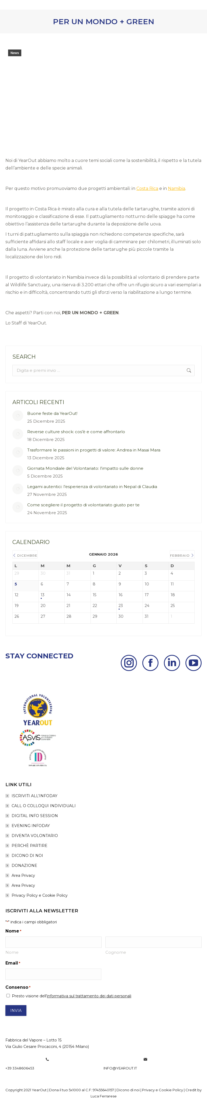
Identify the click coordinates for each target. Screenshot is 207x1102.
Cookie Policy (171, 1090)
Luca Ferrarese (104, 1096)
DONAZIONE (24, 865)
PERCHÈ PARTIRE (29, 845)
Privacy (148, 1090)
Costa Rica (147, 188)
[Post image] (17, 415)
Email (12, 963)
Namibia (176, 188)
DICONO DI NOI (27, 855)
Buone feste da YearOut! (52, 413)
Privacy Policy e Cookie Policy (40, 895)
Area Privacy (23, 875)
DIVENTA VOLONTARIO (35, 835)
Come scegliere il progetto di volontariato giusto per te (83, 504)
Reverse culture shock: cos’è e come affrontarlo (76, 431)
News (15, 53)
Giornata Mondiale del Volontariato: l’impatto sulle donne (85, 468)
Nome (12, 952)
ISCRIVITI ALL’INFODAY (34, 795)
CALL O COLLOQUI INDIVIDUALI (44, 805)
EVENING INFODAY (31, 825)
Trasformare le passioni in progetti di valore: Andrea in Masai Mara (93, 450)
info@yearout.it (120, 1068)
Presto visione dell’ (71, 996)
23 (121, 605)
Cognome (115, 952)
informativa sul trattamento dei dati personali (89, 996)
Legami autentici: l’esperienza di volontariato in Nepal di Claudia (92, 486)
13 (42, 595)
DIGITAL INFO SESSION (35, 815)
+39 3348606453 (19, 1068)
